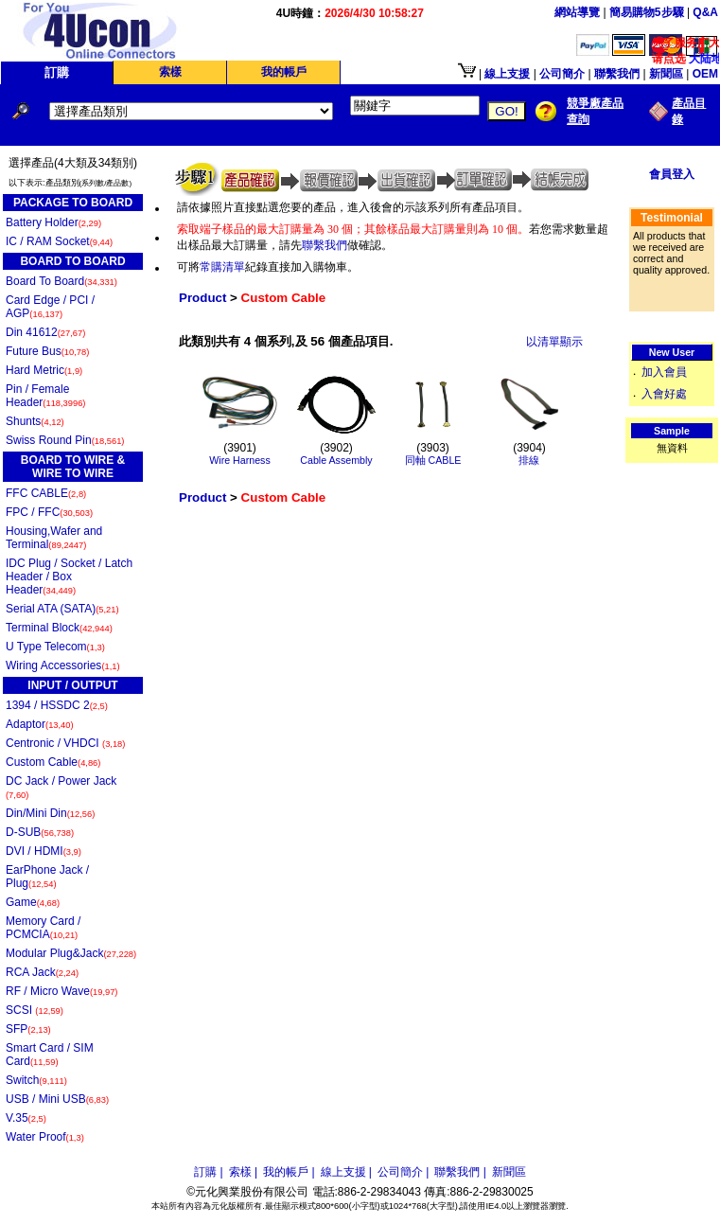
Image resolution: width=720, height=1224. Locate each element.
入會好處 (664, 393)
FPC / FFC (49, 512)
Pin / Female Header (45, 395)
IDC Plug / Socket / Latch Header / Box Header (69, 576)
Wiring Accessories (63, 665)
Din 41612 (45, 332)
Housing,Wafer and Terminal (54, 537)
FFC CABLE (46, 493)
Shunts (35, 421)
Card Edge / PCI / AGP (50, 306)
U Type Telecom (55, 646)
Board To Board (61, 281)
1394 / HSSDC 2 (57, 705)
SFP (28, 1029)
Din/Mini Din (50, 813)
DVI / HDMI (43, 851)
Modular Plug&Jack (71, 953)
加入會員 (664, 372)
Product (202, 298)
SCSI (34, 1010)
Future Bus (47, 351)
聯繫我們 (324, 245)
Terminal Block (59, 627)
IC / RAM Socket (59, 241)
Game (33, 902)
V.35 (26, 1118)
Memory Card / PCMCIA (43, 927)
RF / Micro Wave (61, 991)
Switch (36, 1080)
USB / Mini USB (57, 1099)
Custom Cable (53, 762)
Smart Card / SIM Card (50, 1054)
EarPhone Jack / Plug (47, 876)
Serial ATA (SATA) (62, 608)
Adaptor (40, 724)
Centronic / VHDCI (65, 743)
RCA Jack (42, 972)
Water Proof (45, 1137)
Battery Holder (53, 222)
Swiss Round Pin (65, 440)
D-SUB (40, 832)
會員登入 (671, 174)
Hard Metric (44, 370)
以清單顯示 (554, 341)
